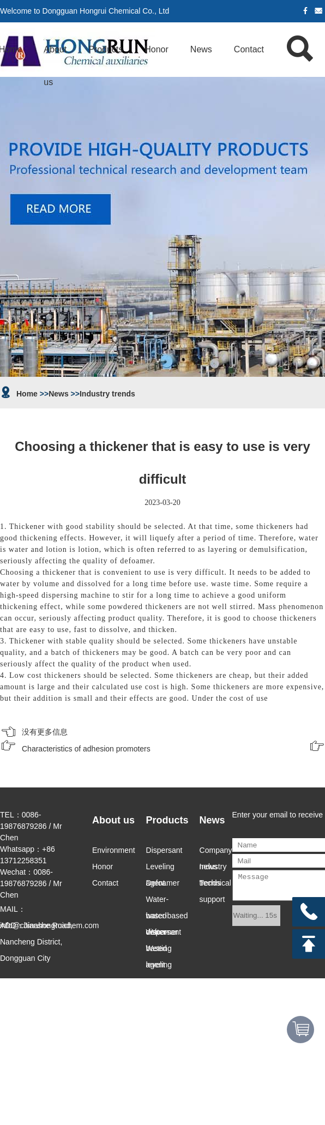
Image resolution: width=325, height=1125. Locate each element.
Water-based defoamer (162, 901)
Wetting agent (159, 950)
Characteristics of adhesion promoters (86, 748)
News (201, 49)
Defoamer (162, 883)
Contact (249, 49)
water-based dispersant (167, 917)
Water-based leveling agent (159, 934)
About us (55, 55)
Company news (216, 852)
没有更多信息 (45, 731)
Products (105, 49)
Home (27, 393)
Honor (156, 49)
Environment (113, 850)
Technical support (215, 885)
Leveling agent (160, 868)
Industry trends (107, 393)
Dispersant (164, 850)
